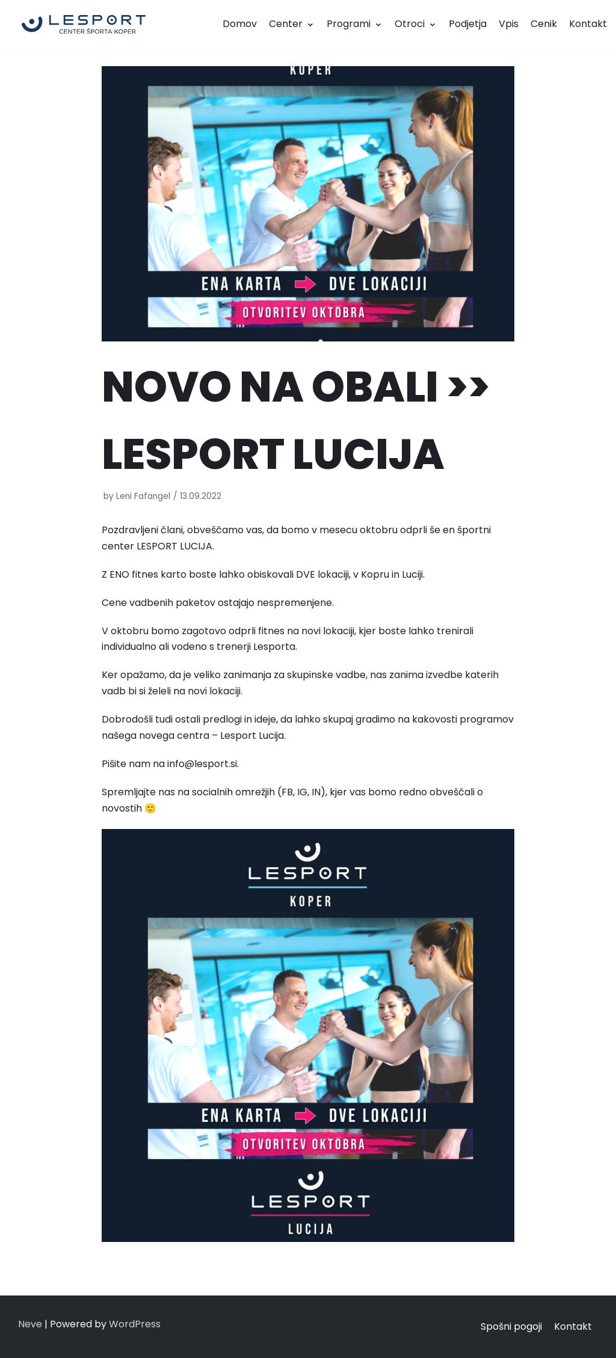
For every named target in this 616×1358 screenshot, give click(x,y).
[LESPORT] (83, 24)
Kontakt (588, 24)
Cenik (544, 24)
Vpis (509, 24)
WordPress (135, 1324)
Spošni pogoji (511, 1326)
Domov (240, 24)
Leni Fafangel (143, 496)
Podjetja (468, 24)
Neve (30, 1324)
